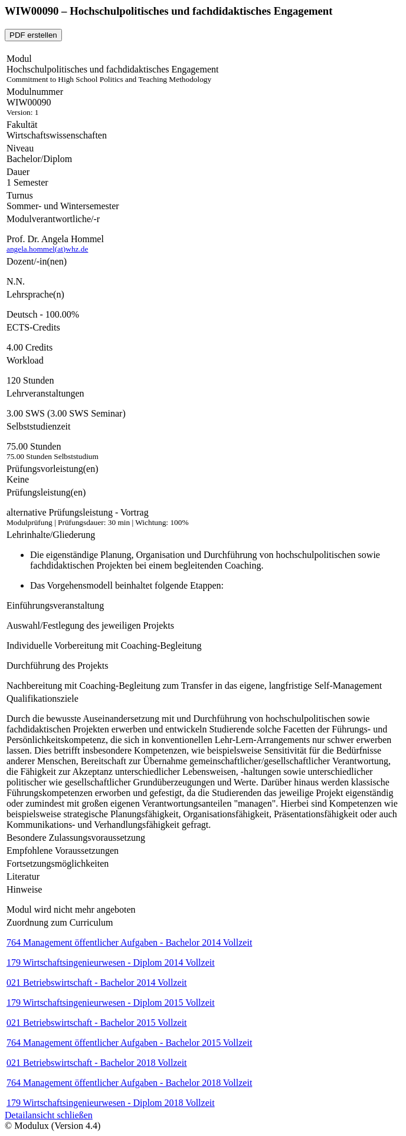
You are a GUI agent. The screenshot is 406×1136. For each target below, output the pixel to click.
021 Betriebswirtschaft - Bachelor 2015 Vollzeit (96, 1023)
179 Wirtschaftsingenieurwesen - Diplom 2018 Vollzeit (110, 1103)
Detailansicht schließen (49, 1115)
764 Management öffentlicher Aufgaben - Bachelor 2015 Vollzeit (129, 1043)
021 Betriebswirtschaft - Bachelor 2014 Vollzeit (96, 983)
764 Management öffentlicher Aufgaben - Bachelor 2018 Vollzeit (129, 1083)
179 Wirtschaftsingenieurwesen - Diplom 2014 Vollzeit (110, 962)
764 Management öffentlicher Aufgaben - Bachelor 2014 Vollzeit (129, 942)
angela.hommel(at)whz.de (47, 249)
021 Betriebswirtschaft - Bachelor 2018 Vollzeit (96, 1063)
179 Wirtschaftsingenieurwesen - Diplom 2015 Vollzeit (110, 1003)
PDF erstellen (33, 35)
